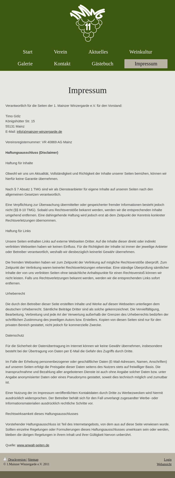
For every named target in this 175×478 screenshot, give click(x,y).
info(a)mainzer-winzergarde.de (39, 131)
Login (168, 459)
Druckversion (14, 459)
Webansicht (164, 464)
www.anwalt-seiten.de (33, 445)
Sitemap (33, 459)
